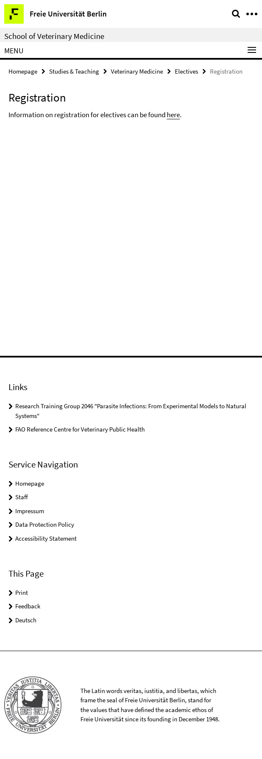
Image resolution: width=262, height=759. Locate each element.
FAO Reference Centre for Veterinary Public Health (80, 429)
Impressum (29, 511)
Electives (186, 71)
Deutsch (25, 620)
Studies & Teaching (74, 71)
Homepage (22, 71)
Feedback (27, 606)
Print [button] (21, 592)
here (173, 114)
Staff (21, 497)
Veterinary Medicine (137, 71)
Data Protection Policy (44, 524)
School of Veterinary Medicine (54, 36)
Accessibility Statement (46, 538)
